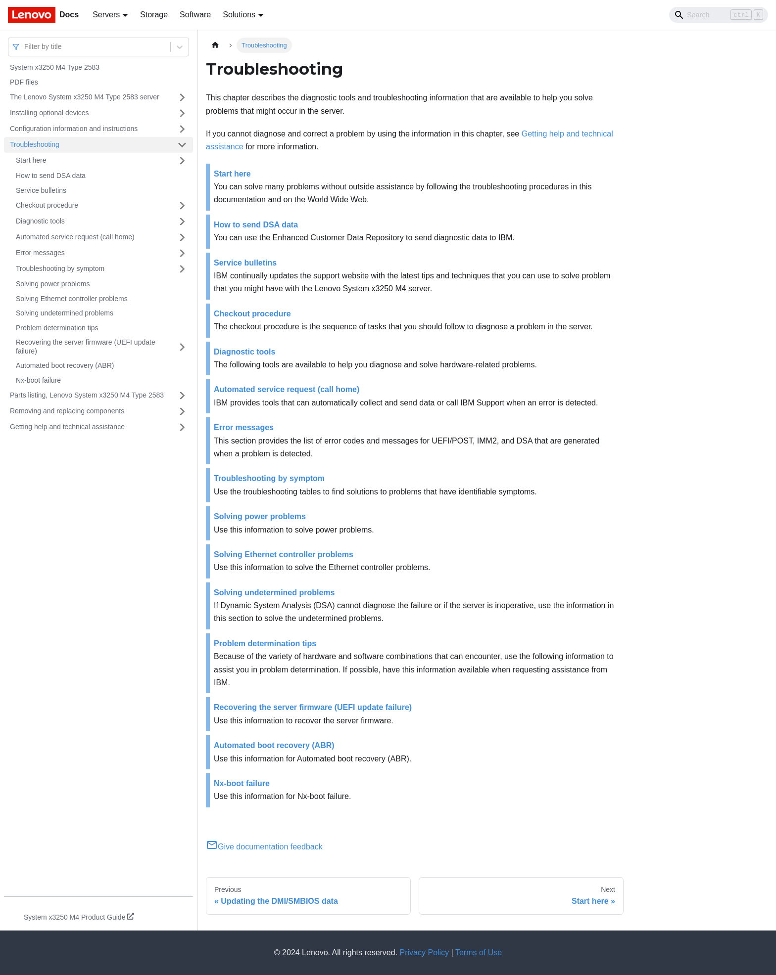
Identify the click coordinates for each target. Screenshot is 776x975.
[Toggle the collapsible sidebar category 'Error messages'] (182, 253)
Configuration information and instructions (74, 129)
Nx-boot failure (38, 380)
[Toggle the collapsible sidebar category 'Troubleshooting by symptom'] (182, 269)
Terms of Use (478, 952)
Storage (154, 14)
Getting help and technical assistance (67, 427)
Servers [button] (106, 14)
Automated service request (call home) (75, 237)
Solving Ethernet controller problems (72, 299)
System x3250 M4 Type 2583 (54, 67)
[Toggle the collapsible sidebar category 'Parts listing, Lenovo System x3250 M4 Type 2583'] (182, 395)
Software (195, 14)
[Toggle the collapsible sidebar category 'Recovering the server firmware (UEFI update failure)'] (182, 346)
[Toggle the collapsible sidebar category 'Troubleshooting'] (182, 145)
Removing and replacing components (67, 411)
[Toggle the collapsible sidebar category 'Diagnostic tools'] (182, 221)
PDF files (24, 82)
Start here (31, 160)
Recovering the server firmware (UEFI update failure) (85, 346)
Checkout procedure (47, 205)
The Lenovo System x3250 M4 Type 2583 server (84, 97)
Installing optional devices (49, 113)
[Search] (718, 15)
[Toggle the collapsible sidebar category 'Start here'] (182, 161)
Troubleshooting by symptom (60, 268)
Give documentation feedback (264, 846)
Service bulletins (41, 190)
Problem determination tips (57, 328)
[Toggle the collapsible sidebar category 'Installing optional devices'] (182, 113)
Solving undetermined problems (64, 313)
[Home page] (215, 45)
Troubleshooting (34, 144)
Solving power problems (53, 284)
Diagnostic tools (40, 221)
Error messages (40, 253)
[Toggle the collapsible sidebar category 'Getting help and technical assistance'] (182, 427)
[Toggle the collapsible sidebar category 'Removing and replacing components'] (182, 411)
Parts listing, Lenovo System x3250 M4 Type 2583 (87, 395)
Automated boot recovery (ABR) (65, 365)
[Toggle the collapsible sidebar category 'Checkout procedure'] (182, 206)
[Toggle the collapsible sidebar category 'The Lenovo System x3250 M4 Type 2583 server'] (182, 97)
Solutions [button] (239, 14)
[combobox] (25, 46)
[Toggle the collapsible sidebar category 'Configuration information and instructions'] (182, 129)
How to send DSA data (51, 175)
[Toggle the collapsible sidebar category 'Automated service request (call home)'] (182, 237)
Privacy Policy (424, 952)
